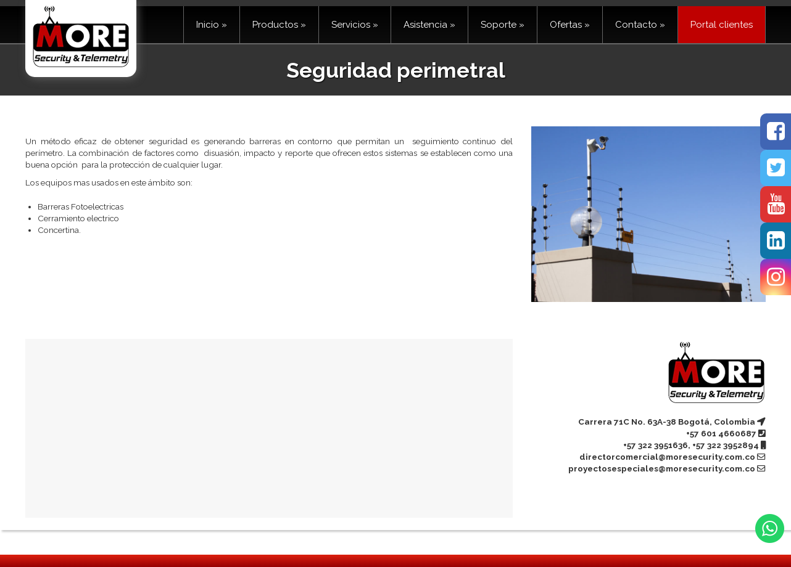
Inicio (211, 24)
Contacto (640, 24)
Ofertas (570, 24)
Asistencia (429, 24)
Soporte (502, 24)
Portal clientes (721, 24)
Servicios (354, 24)
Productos (279, 24)
